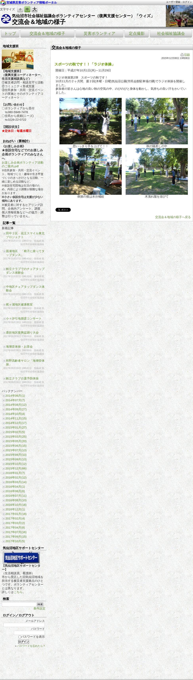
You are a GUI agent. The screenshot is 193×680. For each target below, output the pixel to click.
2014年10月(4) (15, 413)
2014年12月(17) (16, 423)
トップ (10, 33)
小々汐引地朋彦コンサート (24, 318)
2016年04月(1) (15, 486)
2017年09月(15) (16, 536)
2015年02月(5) (15, 432)
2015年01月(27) (16, 427)
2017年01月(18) (16, 513)
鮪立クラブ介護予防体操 (22, 378)
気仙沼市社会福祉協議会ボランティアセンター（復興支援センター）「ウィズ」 (83, 16)
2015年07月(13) (16, 450)
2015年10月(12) (16, 463)
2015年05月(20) (16, 441)
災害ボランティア (99, 33)
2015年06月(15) (16, 445)
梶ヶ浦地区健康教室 (19, 304)
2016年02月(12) (16, 477)
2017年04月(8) (15, 527)
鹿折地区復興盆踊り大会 (22, 332)
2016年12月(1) (15, 509)
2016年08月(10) (16, 500)
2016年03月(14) (16, 482)
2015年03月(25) (16, 436)
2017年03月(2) (15, 523)
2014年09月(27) (16, 409)
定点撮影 (137, 33)
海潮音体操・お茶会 (19, 346)
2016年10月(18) (16, 504)
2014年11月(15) (16, 418)
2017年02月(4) (15, 518)
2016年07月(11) (16, 495)
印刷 (185, 54)
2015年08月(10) (16, 454)
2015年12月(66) (16, 468)
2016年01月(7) (15, 473)
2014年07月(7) (15, 400)
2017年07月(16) (16, 532)
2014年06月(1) (15, 395)
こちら (18, 592)
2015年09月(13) (16, 459)
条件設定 (39, 608)
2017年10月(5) (15, 541)
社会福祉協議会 (171, 33)
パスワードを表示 (31, 636)
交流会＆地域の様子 (39, 22)
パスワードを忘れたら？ (31, 646)
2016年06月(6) (15, 491)
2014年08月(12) (16, 404)
